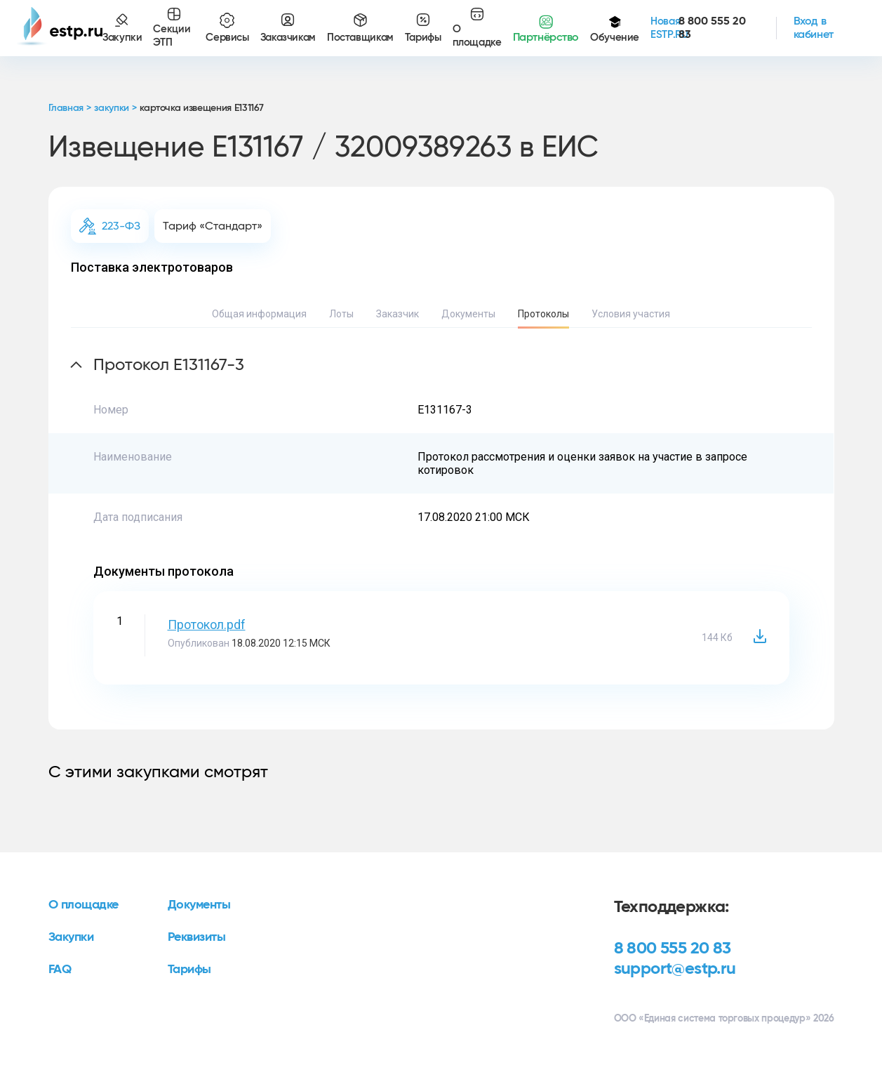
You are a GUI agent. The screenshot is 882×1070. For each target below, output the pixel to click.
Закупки (71, 937)
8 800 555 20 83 (672, 948)
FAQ (60, 969)
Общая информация (259, 313)
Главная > (69, 108)
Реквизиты (197, 937)
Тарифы (189, 969)
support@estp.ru (675, 968)
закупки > (115, 108)
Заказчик (397, 313)
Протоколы (543, 313)
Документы (468, 313)
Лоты (341, 313)
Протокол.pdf (207, 624)
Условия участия (631, 313)
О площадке (83, 905)
